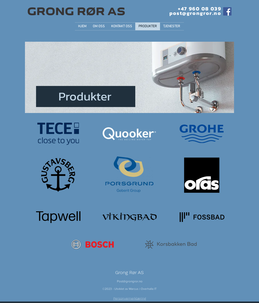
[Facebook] (227, 11)
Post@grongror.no (130, 281)
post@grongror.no (195, 13)
